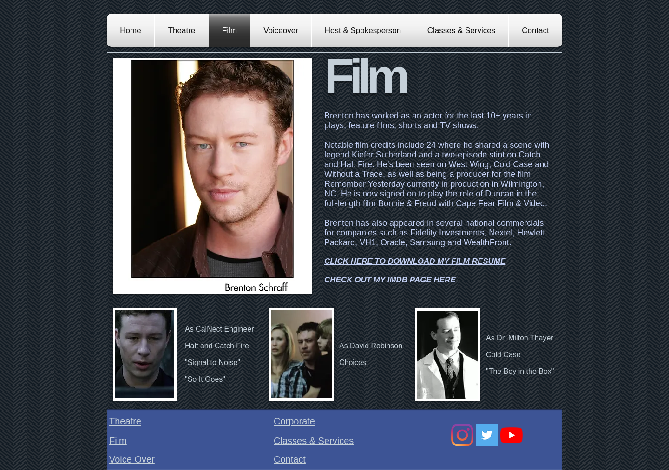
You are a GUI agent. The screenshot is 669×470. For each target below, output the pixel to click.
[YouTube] (511, 435)
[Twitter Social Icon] (487, 435)
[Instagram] (462, 435)
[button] (212, 176)
